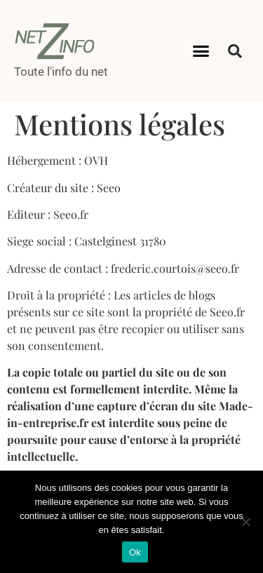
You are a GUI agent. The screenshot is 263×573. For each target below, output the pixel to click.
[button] (200, 51)
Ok (135, 552)
